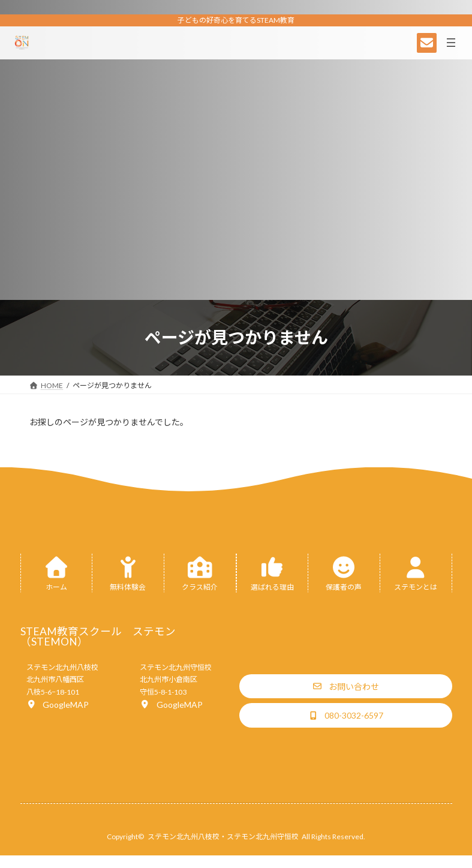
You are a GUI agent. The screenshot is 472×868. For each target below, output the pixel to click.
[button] (57, 704)
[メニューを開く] (451, 42)
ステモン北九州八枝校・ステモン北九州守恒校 (223, 836)
